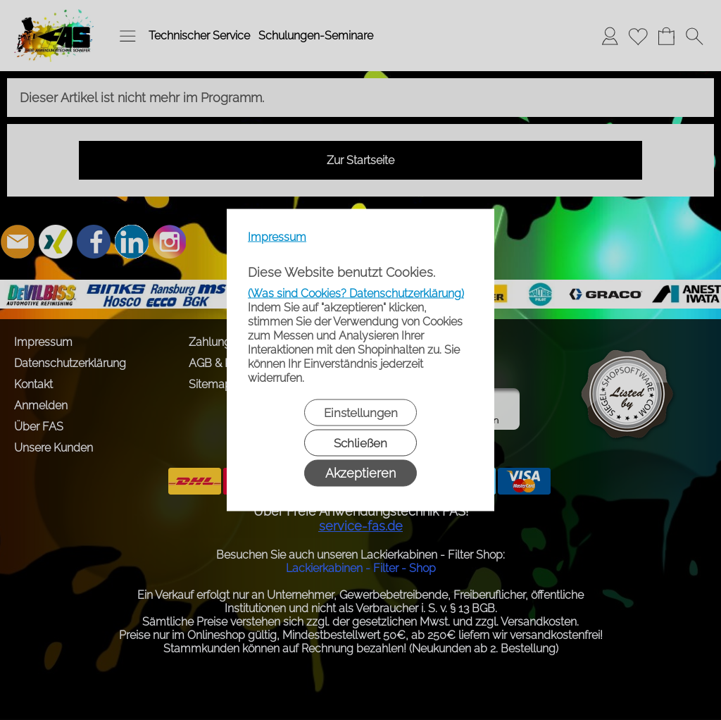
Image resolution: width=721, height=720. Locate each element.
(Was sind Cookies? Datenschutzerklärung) (356, 293)
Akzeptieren (360, 473)
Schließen (360, 443)
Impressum (277, 237)
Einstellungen (361, 413)
